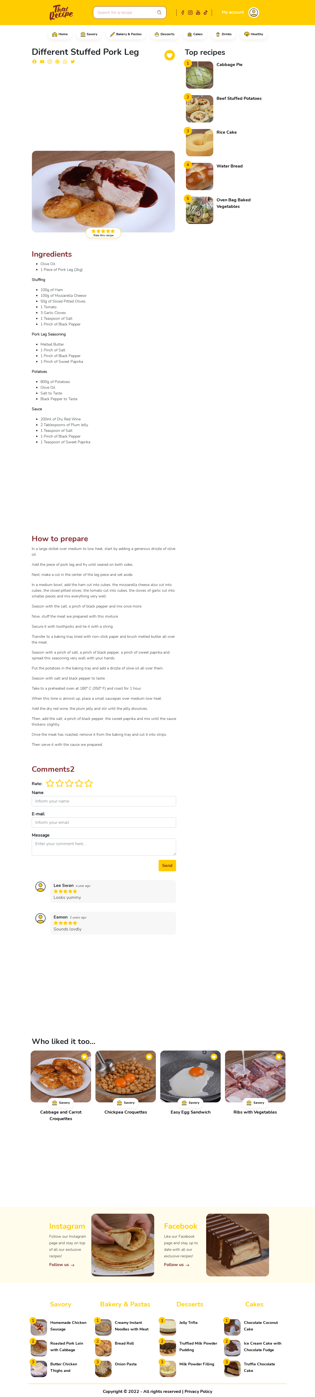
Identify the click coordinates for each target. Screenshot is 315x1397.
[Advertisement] (104, 107)
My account (233, 12)
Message (40, 835)
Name (37, 793)
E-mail (38, 814)
